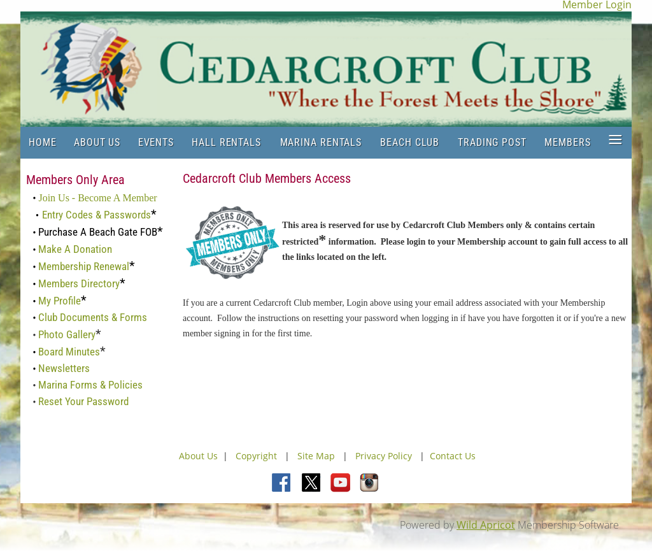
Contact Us (453, 456)
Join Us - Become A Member (97, 197)
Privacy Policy (383, 456)
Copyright (258, 456)
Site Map (316, 456)
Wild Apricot (486, 525)
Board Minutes (69, 351)
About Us (198, 456)
